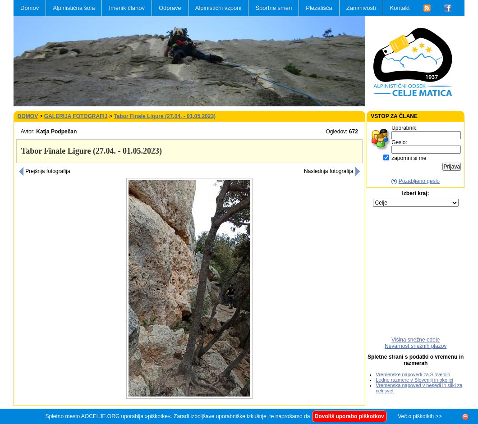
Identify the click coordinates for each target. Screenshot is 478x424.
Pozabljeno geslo (419, 181)
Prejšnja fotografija (44, 171)
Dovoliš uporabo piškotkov (349, 416)
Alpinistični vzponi (218, 8)
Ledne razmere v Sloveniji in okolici (414, 380)
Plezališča (319, 8)
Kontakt (400, 8)
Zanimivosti (361, 8)
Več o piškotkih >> (419, 416)
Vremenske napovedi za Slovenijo (413, 374)
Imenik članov (126, 8)
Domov (29, 8)
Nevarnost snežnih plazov (415, 346)
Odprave (170, 8)
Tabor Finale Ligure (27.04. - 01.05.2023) (165, 116)
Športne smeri (273, 8)
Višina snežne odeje (415, 340)
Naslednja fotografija (332, 171)
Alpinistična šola (74, 8)
